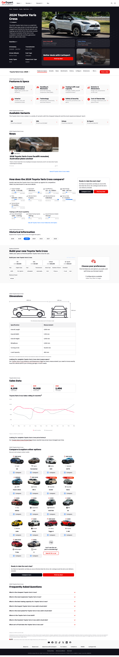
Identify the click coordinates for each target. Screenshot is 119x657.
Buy (48, 3)
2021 (48, 238)
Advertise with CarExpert (49, 646)
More (95, 71)
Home (10, 9)
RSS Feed (69, 650)
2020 (55, 238)
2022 (41, 238)
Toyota (20, 9)
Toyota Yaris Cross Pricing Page (22, 440)
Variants (51, 71)
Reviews (29, 3)
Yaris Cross (26, 9)
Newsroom (35, 646)
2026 (12, 238)
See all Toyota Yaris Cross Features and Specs (42, 222)
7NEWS (83, 646)
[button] (93, 57)
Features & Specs (42, 71)
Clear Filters (71, 257)
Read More (13, 41)
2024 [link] (31, 9)
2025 (19, 238)
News (19, 3)
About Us (25, 646)
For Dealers (63, 646)
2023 (33, 238)
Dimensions (86, 71)
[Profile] (115, 3)
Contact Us (74, 646)
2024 (26, 238)
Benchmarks (64, 71)
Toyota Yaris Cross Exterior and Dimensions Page (27, 361)
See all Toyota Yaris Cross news (60, 171)
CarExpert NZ (92, 646)
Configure (78, 71)
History (72, 71)
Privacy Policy (50, 650)
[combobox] (27, 71)
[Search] (111, 3)
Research (39, 3)
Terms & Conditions (60, 650)
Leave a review (84, 44)
